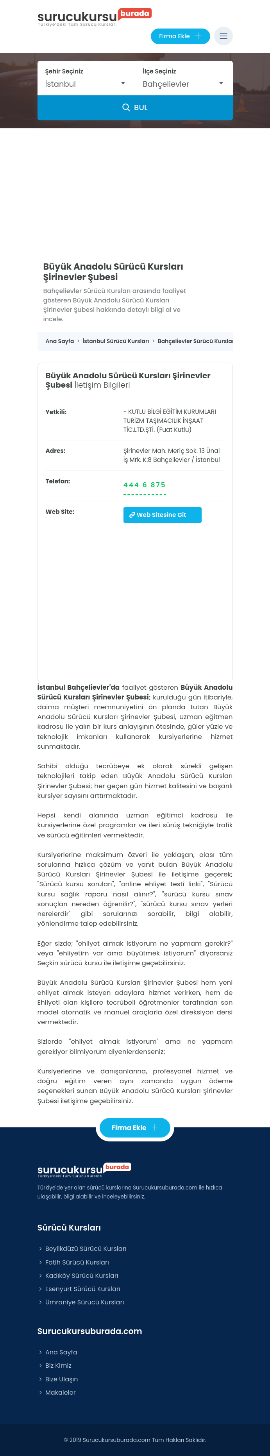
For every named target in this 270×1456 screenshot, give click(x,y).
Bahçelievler (171, 460)
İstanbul (208, 460)
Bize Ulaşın (58, 1379)
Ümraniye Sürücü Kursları (81, 1302)
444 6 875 (144, 485)
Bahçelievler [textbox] (166, 84)
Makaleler (57, 1392)
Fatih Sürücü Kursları (73, 1262)
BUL (134, 107)
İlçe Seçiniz (159, 71)
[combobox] (86, 84)
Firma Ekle (180, 36)
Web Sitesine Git (157, 515)
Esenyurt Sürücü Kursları (79, 1288)
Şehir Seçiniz (64, 71)
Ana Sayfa (57, 1352)
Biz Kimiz (55, 1365)
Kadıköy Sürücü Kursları (78, 1275)
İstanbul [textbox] (60, 84)
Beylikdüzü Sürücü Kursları (82, 1248)
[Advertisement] (135, 187)
